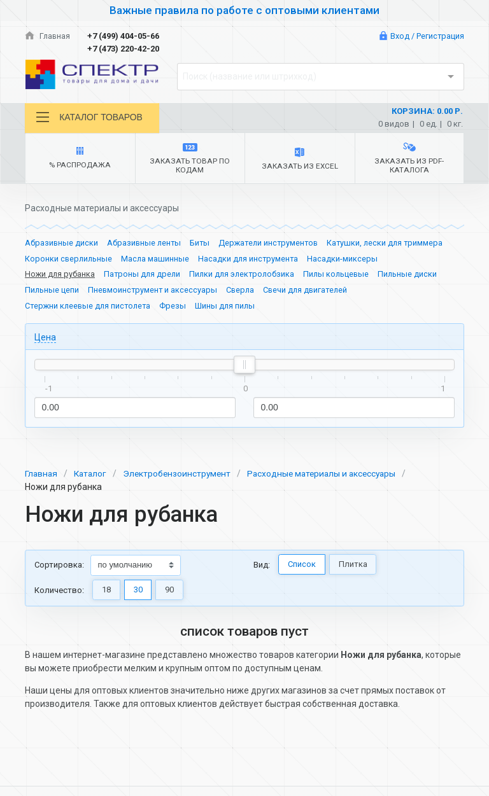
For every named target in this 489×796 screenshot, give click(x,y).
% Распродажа (80, 159)
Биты (202, 243)
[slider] (244, 367)
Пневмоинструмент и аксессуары (154, 292)
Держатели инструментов (273, 243)
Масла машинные (157, 260)
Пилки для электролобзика (246, 276)
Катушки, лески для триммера (392, 243)
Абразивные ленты (145, 243)
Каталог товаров (89, 117)
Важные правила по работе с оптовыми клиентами (244, 10)
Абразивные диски (62, 243)
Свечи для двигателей (310, 292)
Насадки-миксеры (346, 260)
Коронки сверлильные (69, 260)
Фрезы (177, 307)
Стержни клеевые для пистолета (90, 307)
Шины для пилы (229, 307)
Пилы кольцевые (343, 276)
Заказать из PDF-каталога (409, 159)
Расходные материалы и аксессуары (330, 475)
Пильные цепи (52, 292)
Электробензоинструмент (181, 475)
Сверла (243, 292)
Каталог (92, 475)
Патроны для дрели (144, 276)
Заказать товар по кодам (190, 159)
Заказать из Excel (299, 159)
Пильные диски (416, 276)
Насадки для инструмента (251, 260)
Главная (48, 36)
